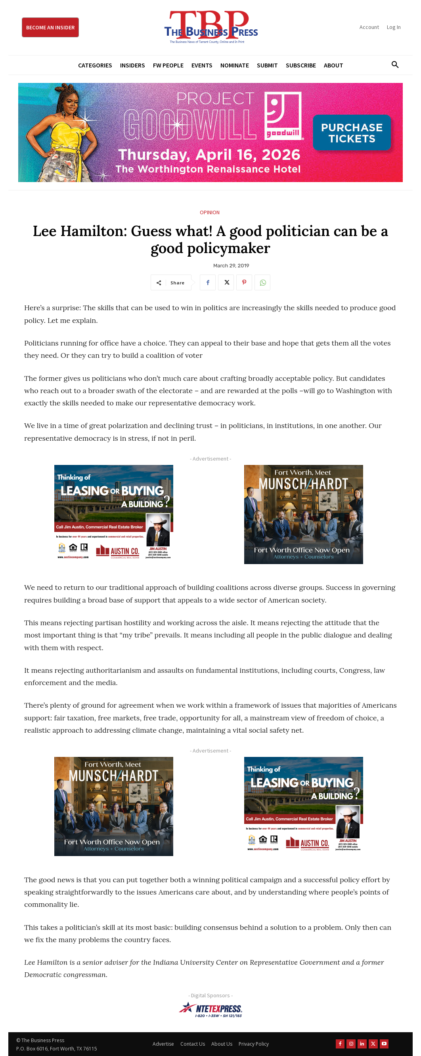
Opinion (209, 212)
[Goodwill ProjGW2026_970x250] (210, 132)
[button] (392, 65)
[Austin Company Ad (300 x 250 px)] (113, 514)
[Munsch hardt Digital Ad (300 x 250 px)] (303, 514)
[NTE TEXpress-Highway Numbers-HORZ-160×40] (210, 1010)
